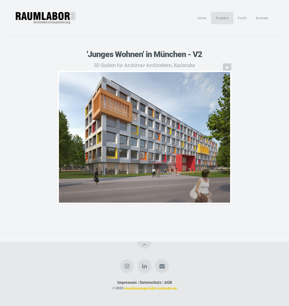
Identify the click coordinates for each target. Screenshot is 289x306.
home (202, 18)
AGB (168, 282)
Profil (242, 18)
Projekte (222, 18)
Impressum (127, 282)
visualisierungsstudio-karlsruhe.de (150, 288)
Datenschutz (150, 282)
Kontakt (262, 18)
